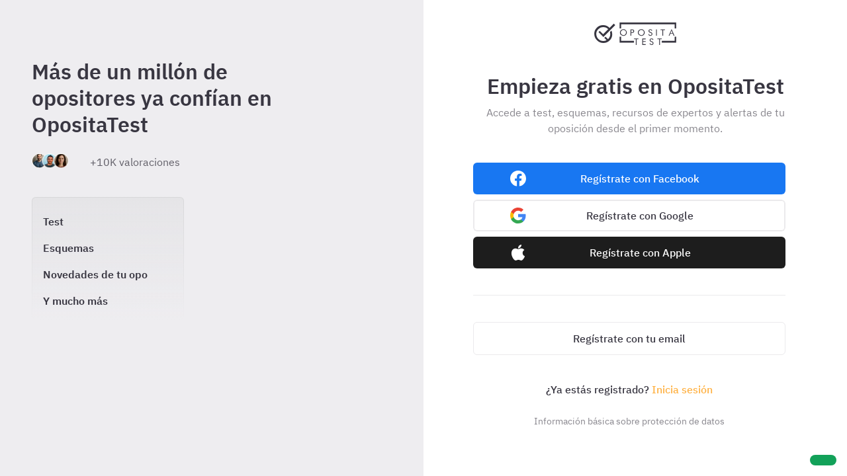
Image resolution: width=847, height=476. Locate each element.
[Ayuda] (823, 460)
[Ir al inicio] (635, 42)
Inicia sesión (682, 389)
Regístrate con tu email (629, 338)
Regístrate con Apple (640, 252)
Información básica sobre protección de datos (629, 421)
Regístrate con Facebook (639, 178)
